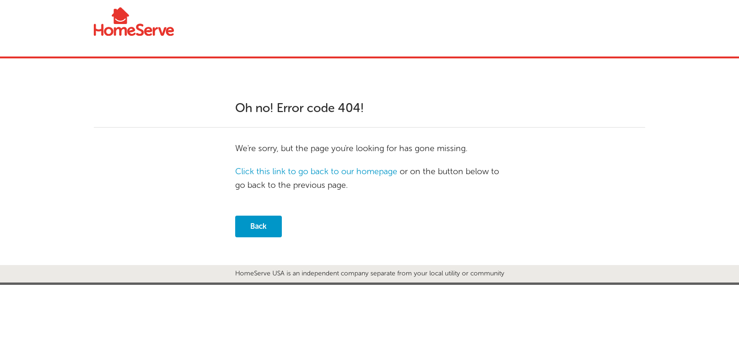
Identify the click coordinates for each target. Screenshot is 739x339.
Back (258, 226)
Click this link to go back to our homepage (316, 171)
